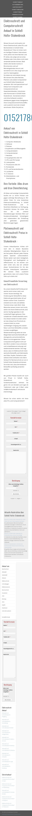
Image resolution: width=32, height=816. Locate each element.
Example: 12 (16, 490)
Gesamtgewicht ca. (16, 444)
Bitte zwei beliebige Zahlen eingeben (16, 485)
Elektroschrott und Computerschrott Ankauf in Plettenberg (8, 785)
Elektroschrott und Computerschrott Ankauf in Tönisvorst (8, 805)
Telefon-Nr (16, 433)
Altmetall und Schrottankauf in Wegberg (6, 714)
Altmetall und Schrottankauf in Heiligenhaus (6, 732)
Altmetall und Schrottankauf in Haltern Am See (8, 739)
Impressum (17, 814)
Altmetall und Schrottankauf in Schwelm (6, 755)
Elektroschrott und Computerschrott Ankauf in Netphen (8, 798)
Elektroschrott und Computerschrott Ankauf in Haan (8, 779)
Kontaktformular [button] (6, 617)
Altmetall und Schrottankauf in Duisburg (6, 766)
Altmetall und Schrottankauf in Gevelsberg (6, 721)
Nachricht (16, 450)
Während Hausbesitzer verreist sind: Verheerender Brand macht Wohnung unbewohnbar (14, 545)
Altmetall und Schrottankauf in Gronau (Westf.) (8, 792)
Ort (16, 427)
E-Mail (16, 438)
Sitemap (4, 814)
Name (16, 421)
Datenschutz (10, 814)
